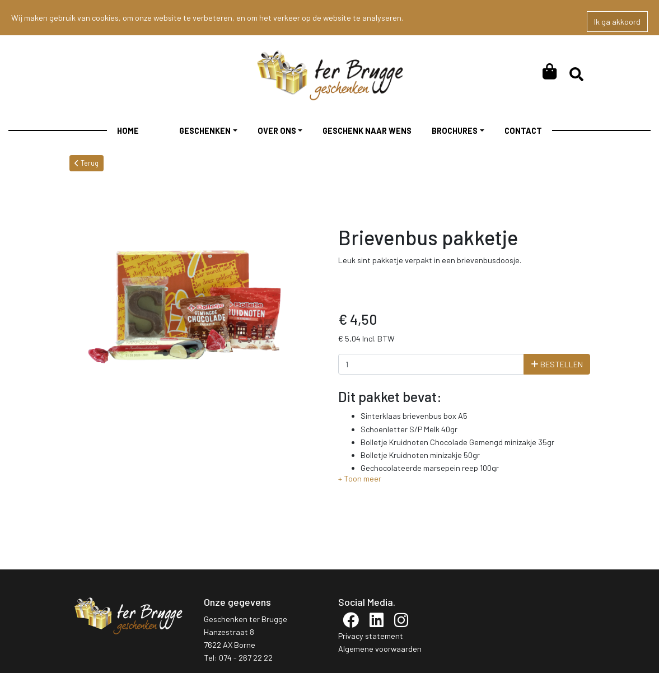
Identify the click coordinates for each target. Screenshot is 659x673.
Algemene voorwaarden (380, 648)
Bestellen (557, 364)
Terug (86, 162)
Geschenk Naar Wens (367, 130)
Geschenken (205, 130)
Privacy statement (370, 636)
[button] (359, 478)
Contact (523, 130)
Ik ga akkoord (617, 21)
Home (128, 130)
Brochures (455, 130)
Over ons (277, 130)
